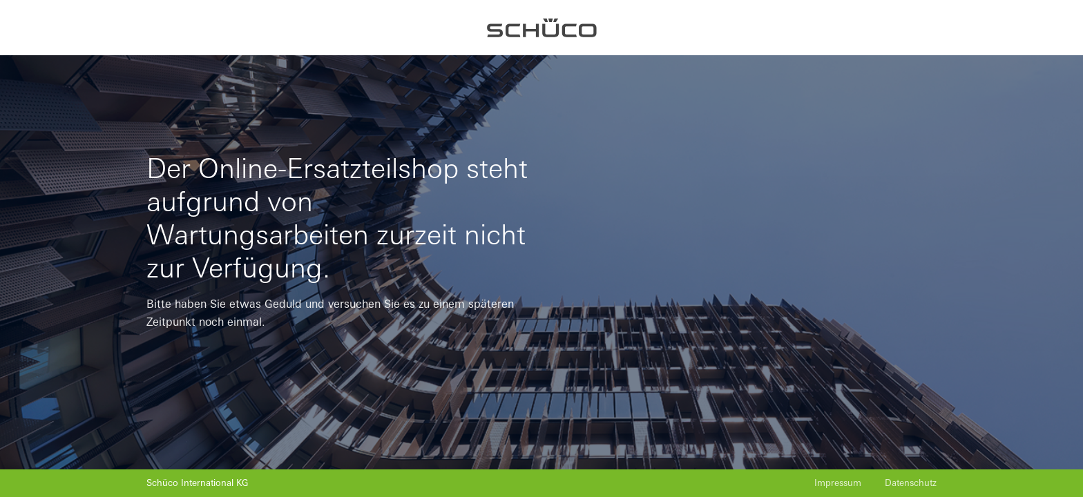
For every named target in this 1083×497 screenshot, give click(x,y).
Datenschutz (911, 483)
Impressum (837, 483)
